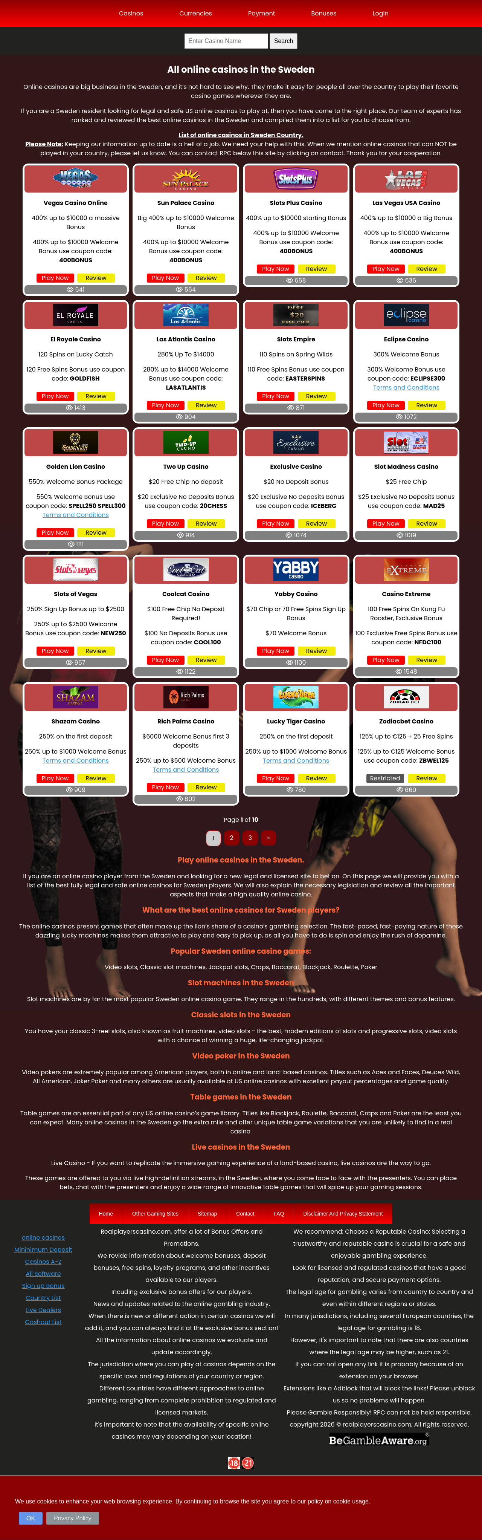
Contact (245, 1214)
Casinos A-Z (43, 1261)
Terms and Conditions (406, 387)
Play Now (55, 278)
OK (30, 1518)
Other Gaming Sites (155, 1214)
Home (106, 1214)
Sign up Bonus (43, 1286)
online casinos (43, 1237)
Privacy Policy (73, 1518)
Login (381, 13)
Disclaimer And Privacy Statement (343, 1214)
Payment (261, 13)
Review (96, 278)
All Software (43, 1273)
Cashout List (43, 1322)
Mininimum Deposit (43, 1249)
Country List (43, 1298)
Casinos (131, 13)
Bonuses (323, 13)
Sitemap (207, 1214)
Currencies (195, 13)
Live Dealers (43, 1310)
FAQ (279, 1214)
